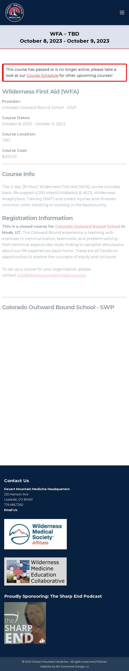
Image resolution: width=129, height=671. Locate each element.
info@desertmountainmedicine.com (51, 275)
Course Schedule (42, 75)
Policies (101, 661)
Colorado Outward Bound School (87, 226)
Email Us (10, 510)
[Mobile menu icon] (122, 12)
